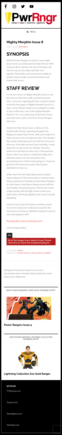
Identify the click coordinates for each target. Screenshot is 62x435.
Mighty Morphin (44, 253)
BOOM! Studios (24, 253)
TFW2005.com (14, 391)
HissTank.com (13, 425)
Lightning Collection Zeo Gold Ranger (27, 373)
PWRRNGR (31, 19)
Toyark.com (12, 402)
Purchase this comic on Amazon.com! (24, 221)
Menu (33, 32)
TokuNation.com (14, 414)
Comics (20, 251)
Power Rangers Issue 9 (18, 324)
